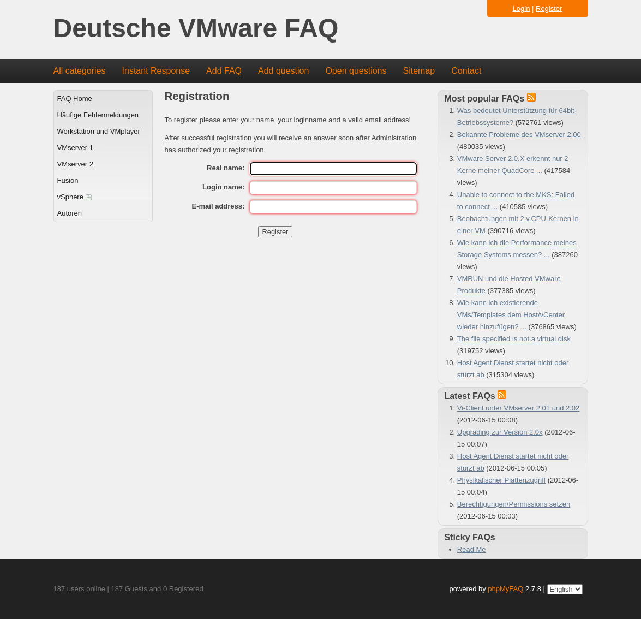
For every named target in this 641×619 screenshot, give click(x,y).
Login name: (223, 187)
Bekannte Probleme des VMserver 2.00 (519, 134)
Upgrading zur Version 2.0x (500, 432)
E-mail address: (218, 206)
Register (549, 8)
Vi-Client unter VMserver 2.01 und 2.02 (518, 408)
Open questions (355, 70)
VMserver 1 (75, 148)
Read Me (471, 549)
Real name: (225, 168)
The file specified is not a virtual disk (514, 339)
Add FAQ (224, 70)
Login (521, 8)
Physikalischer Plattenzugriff (501, 480)
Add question (283, 70)
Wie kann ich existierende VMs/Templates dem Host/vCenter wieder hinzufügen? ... (511, 315)
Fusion (68, 180)
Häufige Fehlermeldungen (98, 115)
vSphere (74, 197)
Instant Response (156, 70)
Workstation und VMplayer (98, 131)
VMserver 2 (75, 164)
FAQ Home (74, 98)
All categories (79, 70)
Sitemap (419, 70)
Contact (466, 70)
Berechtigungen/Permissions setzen (513, 504)
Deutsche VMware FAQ (196, 29)
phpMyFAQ (505, 589)
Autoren (69, 213)
